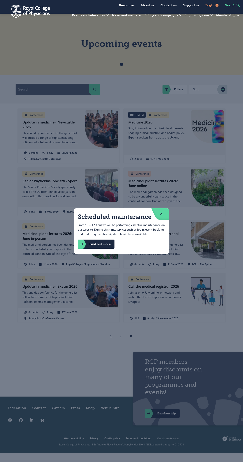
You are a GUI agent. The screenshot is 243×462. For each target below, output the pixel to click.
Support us (191, 5)
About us (147, 5)
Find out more (94, 244)
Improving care (199, 15)
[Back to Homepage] (27, 11)
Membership (228, 15)
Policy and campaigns (163, 15)
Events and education (90, 15)
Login (212, 5)
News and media (127, 15)
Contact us (168, 5)
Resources (127, 5)
